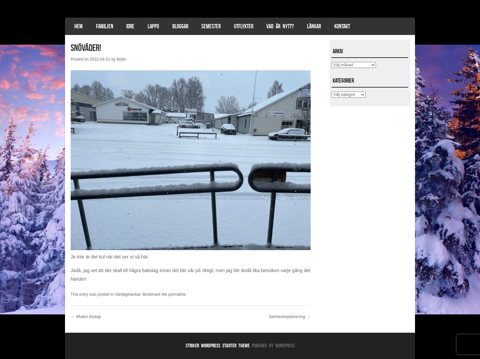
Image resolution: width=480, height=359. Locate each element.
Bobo (121, 59)
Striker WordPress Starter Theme (218, 345)
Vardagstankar (128, 294)
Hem (78, 26)
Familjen (104, 26)
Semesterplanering (290, 316)
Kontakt (342, 26)
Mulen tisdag (86, 316)
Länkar (314, 26)
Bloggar (180, 26)
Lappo (153, 26)
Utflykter (243, 26)
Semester (211, 26)
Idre (130, 26)
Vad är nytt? (280, 26)
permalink (177, 294)
